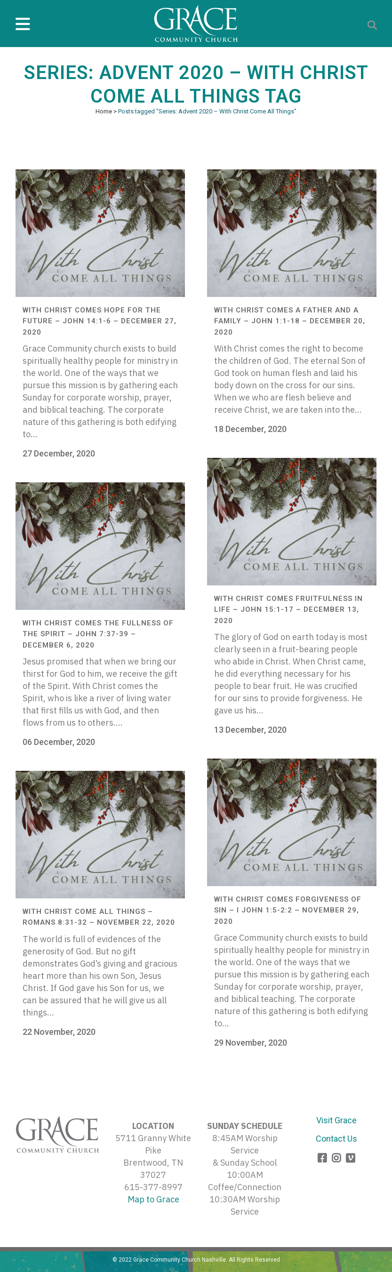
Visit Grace (336, 1120)
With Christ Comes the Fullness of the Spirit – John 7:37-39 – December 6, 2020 (98, 634)
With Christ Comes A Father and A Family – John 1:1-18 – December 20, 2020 (289, 321)
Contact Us (336, 1139)
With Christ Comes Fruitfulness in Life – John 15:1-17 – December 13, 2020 (288, 609)
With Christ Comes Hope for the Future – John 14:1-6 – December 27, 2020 (99, 321)
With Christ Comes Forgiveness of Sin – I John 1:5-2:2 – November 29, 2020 (287, 910)
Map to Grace (153, 1199)
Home (104, 111)
